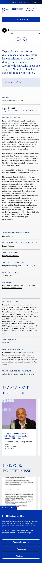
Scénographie (25, 285)
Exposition (34, 285)
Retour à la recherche (21, 19)
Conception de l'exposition (12, 288)
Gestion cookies (8, 508)
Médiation (20, 82)
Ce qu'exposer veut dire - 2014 (13, 100)
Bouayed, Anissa (8, 236)
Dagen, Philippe (8, 246)
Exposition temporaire (10, 285)
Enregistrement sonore (10, 256)
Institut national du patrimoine (24, 2)
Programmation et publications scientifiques (18, 266)
